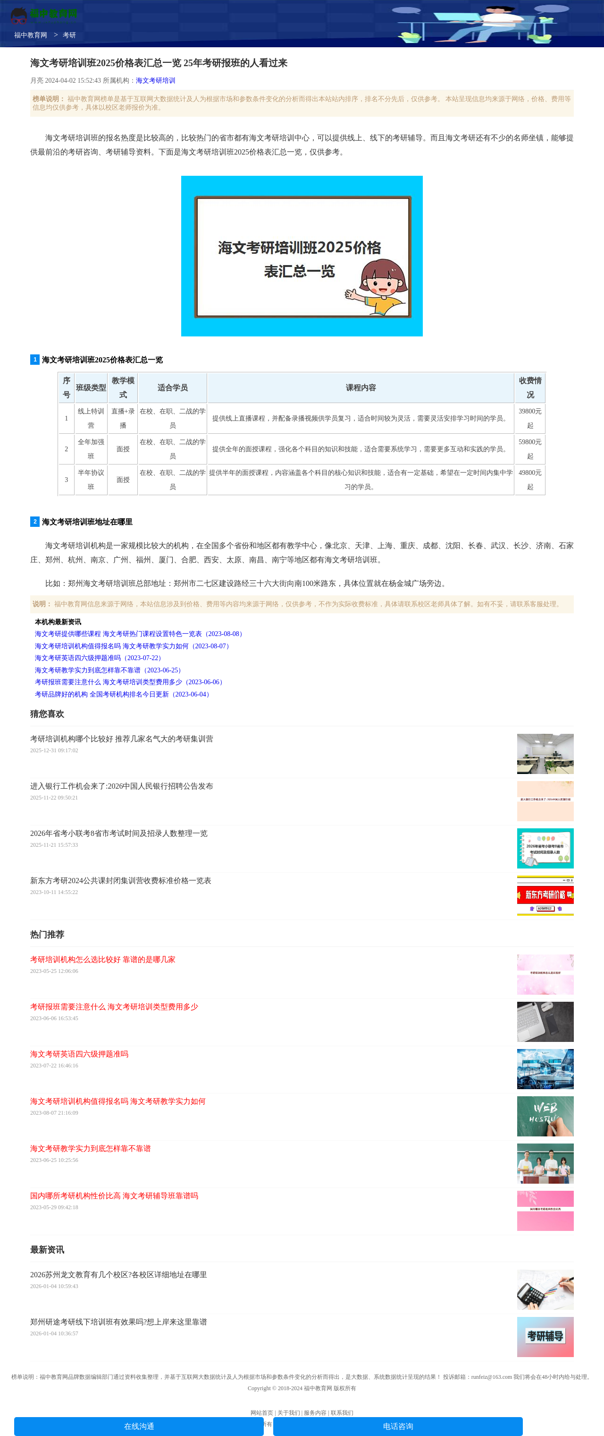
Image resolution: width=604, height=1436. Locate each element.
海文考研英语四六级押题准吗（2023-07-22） (100, 658)
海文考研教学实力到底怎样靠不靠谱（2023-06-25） (110, 670)
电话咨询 (398, 1426)
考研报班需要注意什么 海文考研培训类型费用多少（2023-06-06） (130, 682)
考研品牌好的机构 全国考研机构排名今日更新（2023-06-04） (124, 694)
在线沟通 (139, 1426)
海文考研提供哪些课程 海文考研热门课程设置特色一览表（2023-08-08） (140, 633)
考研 (69, 35)
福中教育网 (30, 35)
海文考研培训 (156, 80)
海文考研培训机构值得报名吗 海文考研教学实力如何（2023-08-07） (134, 646)
